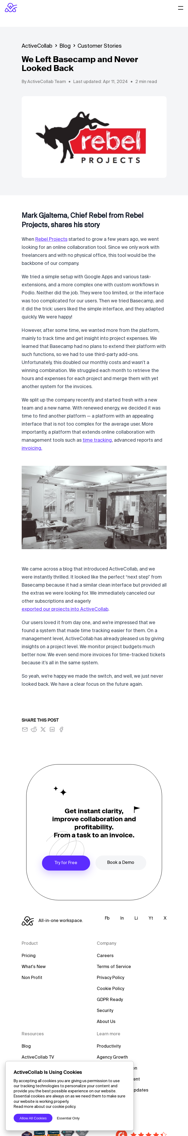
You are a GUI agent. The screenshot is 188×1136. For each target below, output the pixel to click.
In (122, 918)
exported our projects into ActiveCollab (65, 609)
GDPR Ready (110, 1000)
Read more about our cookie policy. (45, 1107)
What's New (34, 967)
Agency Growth (112, 1057)
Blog (65, 46)
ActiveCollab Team (46, 82)
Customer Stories (100, 46)
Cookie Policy (110, 989)
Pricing (29, 956)
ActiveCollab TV (38, 1057)
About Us (106, 1022)
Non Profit (32, 978)
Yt (151, 918)
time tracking (97, 440)
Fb (107, 918)
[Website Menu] (181, 7)
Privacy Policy (110, 978)
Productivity (109, 1046)
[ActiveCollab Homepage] (11, 7)
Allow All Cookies (33, 1118)
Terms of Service (114, 967)
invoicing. (32, 448)
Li (136, 918)
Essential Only (68, 1118)
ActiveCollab (37, 46)
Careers (105, 956)
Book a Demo (120, 863)
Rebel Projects (51, 239)
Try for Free (66, 863)
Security (105, 1011)
